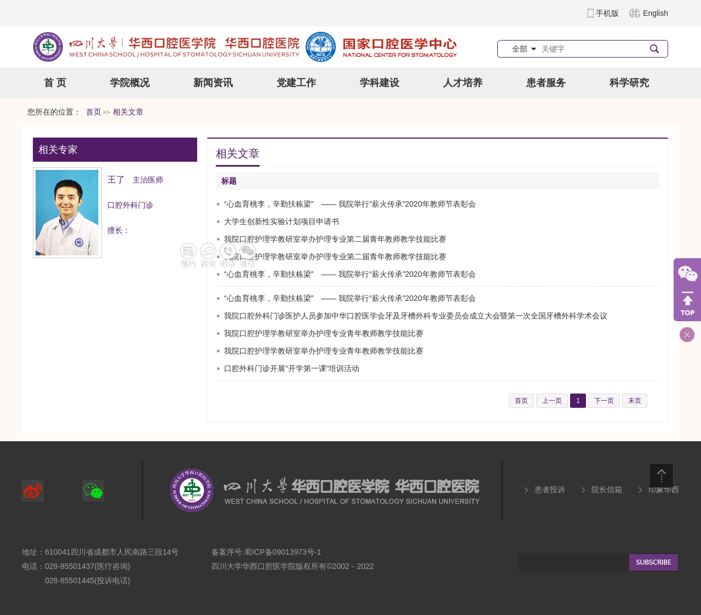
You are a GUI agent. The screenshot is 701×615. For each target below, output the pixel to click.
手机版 (607, 13)
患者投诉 (550, 489)
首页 (93, 112)
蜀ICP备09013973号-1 (282, 552)
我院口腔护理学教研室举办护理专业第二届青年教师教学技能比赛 (335, 239)
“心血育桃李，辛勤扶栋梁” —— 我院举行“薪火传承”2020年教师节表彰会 (350, 204)
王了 (116, 179)
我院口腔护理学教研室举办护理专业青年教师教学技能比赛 (323, 333)
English (655, 13)
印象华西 (663, 489)
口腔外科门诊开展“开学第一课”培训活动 (291, 368)
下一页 (604, 401)
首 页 (55, 82)
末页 (634, 401)
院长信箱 (606, 489)
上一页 (552, 401)
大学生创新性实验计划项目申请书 (281, 221)
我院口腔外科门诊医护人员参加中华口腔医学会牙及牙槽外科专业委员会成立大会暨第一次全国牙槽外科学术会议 (415, 315)
